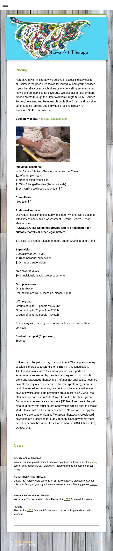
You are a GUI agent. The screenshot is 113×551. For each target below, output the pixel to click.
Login (98, 541)
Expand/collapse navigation (56, 5)
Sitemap (28, 541)
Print (16, 541)
